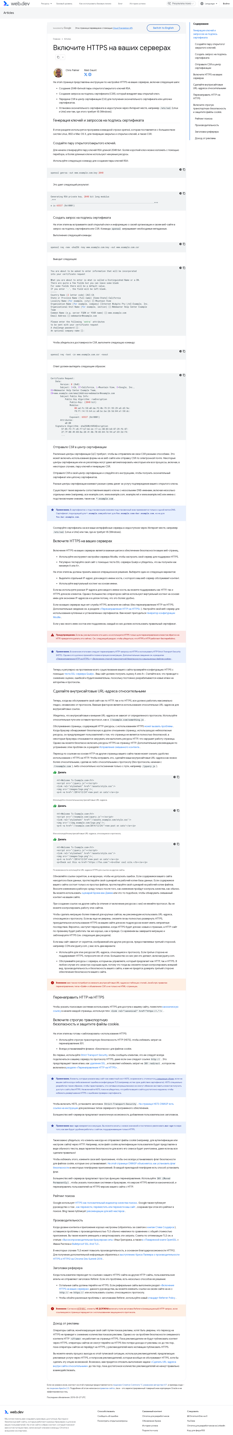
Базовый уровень (64, 3)
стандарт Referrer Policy (161, 1297)
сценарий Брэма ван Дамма (97, 893)
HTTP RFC (81, 1308)
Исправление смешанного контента (119, 747)
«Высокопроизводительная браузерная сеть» (88, 1239)
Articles (9, 13)
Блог (120, 3)
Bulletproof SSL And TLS (85, 1244)
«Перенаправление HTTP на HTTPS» (120, 608)
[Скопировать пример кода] (184, 169)
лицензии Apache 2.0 (59, 1388)
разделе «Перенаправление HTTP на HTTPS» (91, 1067)
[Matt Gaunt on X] (85, 75)
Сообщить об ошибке (107, 1416)
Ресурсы (45, 3)
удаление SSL (97, 1063)
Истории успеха (137, 3)
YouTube (191, 1421)
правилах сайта (107, 1388)
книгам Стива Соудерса (160, 1227)
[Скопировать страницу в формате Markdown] (58, 57)
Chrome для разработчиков (155, 1416)
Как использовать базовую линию (95, 3)
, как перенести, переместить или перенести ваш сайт (105, 1207)
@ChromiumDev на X (197, 1416)
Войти (226, 3)
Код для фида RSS (196, 1430)
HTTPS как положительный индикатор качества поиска (106, 1202)
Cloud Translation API (122, 28)
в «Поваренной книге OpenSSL (159, 1239)
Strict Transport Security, (94, 1055)
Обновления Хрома (151, 1421)
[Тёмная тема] (180, 169)
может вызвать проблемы (158, 726)
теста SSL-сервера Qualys (79, 673)
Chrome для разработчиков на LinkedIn (206, 1425)
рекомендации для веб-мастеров (105, 1211)
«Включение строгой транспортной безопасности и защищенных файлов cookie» (131, 658)
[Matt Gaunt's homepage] (90, 75)
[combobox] (181, 3)
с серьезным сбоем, (164, 1078)
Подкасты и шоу (150, 1430)
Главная (56, 39)
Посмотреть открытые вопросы (112, 1421)
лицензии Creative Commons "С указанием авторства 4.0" (140, 1385)
